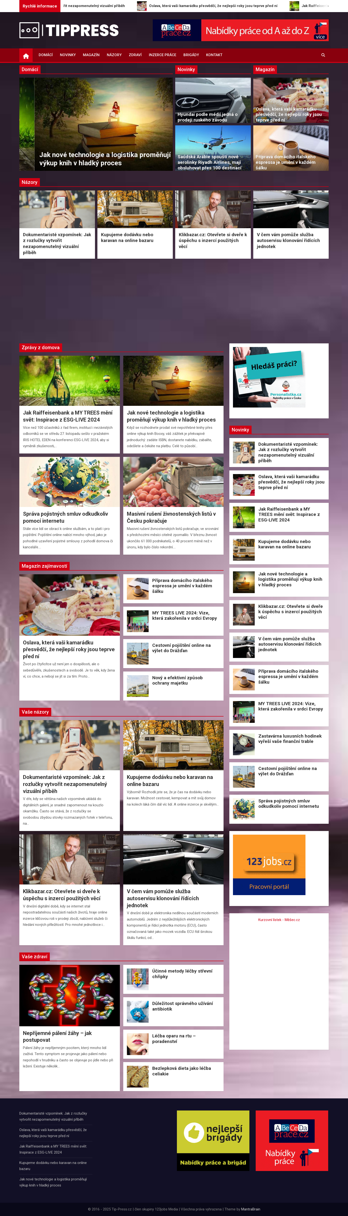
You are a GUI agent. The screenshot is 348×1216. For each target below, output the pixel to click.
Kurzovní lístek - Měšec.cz (279, 920)
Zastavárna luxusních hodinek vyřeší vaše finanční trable (290, 738)
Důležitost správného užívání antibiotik (182, 1006)
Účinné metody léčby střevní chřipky (182, 973)
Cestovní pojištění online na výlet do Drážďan (181, 648)
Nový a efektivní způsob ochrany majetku (177, 680)
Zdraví (135, 55)
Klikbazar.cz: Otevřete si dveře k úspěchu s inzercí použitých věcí (213, 240)
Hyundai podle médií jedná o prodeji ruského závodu (208, 117)
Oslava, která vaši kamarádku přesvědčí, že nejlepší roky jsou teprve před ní (289, 114)
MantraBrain (250, 1209)
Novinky (68, 55)
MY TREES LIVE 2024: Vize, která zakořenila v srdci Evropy (184, 615)
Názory (114, 55)
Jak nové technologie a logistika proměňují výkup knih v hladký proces (290, 579)
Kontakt (214, 55)
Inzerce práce (162, 55)
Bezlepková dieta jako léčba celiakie (181, 1071)
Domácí (46, 55)
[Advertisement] (174, 300)
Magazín (91, 55)
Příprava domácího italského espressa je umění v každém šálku (286, 162)
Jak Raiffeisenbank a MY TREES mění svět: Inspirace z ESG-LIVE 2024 (88, 159)
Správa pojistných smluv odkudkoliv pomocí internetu (288, 803)
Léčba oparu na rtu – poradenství (174, 1038)
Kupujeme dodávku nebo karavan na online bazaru (127, 237)
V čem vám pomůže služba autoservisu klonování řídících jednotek (288, 240)
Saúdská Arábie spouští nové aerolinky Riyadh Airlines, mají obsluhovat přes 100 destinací (209, 162)
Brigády (191, 55)
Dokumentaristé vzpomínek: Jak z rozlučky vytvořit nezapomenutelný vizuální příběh (57, 243)
